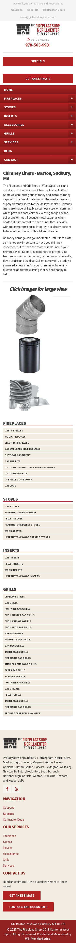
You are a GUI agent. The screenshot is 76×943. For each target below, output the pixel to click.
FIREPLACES (39, 98)
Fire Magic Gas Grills (18, 657)
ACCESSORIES (39, 124)
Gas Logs (10, 485)
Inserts (7, 847)
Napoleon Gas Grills (17, 639)
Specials (8, 813)
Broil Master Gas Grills (19, 615)
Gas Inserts (12, 557)
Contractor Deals (14, 819)
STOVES (39, 107)
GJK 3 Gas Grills (14, 645)
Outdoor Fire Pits (16, 473)
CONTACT (39, 159)
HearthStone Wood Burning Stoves (27, 537)
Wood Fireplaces (15, 436)
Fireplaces (9, 836)
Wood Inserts (13, 569)
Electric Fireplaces (17, 442)
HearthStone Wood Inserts (22, 576)
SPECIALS (38, 61)
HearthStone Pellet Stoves (22, 524)
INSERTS (39, 116)
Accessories (11, 853)
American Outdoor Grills (20, 664)
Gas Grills (11, 602)
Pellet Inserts (14, 563)
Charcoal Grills (15, 596)
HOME (8, 90)
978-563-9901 (38, 45)
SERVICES (39, 142)
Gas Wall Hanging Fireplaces (22, 448)
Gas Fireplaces (14, 430)
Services (8, 865)
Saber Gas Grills (15, 670)
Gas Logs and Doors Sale (28, 907)
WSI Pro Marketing (37, 938)
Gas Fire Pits (12, 461)
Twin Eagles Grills (16, 651)
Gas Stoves (12, 506)
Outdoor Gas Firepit (18, 455)
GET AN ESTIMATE (38, 78)
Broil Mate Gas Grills (18, 627)
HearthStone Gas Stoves (20, 512)
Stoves (7, 841)
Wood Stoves (13, 530)
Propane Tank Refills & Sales (22, 713)
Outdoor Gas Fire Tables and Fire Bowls (30, 467)
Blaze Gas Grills (15, 676)
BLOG (8, 151)
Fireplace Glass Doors (19, 479)
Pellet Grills (13, 694)
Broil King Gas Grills (18, 621)
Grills (6, 859)
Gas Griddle (12, 688)
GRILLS (39, 133)
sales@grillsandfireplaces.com (38, 17)
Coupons (8, 807)
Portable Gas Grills (17, 608)
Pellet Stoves (13, 518)
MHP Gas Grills (14, 633)
